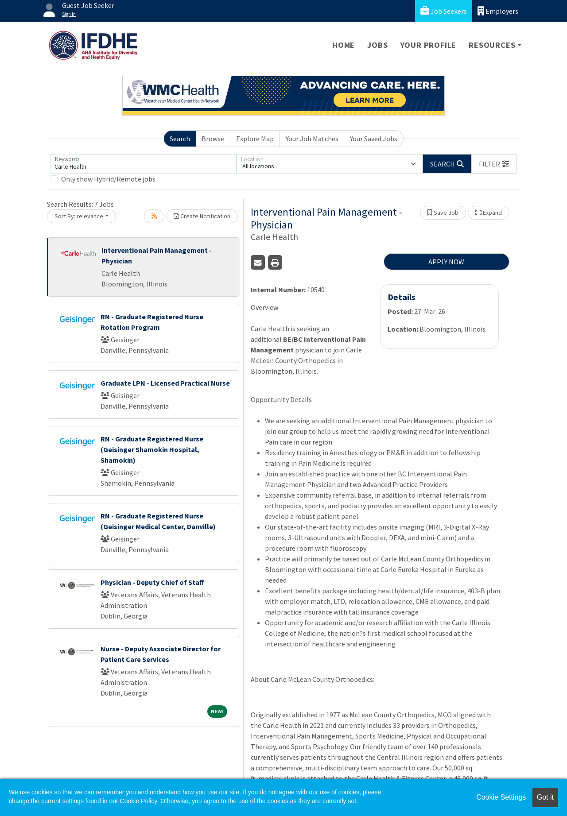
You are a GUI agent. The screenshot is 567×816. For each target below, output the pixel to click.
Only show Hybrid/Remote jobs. (109, 178)
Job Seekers (443, 10)
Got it (545, 797)
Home (343, 45)
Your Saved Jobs (373, 138)
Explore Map (255, 138)
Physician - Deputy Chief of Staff (152, 582)
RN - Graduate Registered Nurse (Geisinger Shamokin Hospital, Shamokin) (152, 449)
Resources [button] (492, 45)
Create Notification (202, 216)
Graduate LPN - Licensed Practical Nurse (165, 383)
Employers (498, 10)
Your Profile (428, 45)
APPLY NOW (446, 261)
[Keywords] (143, 164)
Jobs (377, 45)
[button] (494, 164)
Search (180, 138)
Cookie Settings (501, 797)
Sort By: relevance (78, 216)
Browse (213, 138)
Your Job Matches (312, 138)
